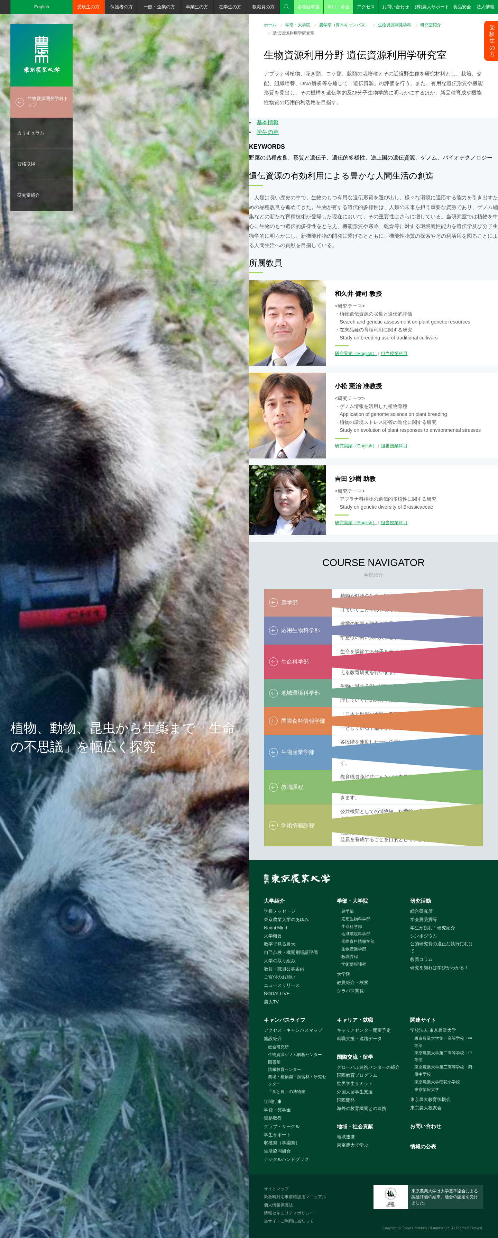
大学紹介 (274, 901)
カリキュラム (30, 132)
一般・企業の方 (159, 6)
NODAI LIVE (276, 993)
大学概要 (273, 935)
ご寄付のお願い (279, 977)
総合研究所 (421, 911)
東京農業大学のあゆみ (286, 919)
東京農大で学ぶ (352, 1145)
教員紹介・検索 (352, 982)
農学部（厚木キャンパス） (344, 24)
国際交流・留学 (355, 1057)
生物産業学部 (353, 949)
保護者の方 (121, 6)
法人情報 (486, 6)
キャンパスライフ (284, 1020)
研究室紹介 (28, 195)
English (41, 6)
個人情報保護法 (278, 1205)
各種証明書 (308, 6)
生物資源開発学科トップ (48, 102)
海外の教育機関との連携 (361, 1108)
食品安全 (462, 6)
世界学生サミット (355, 1083)
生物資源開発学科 (394, 24)
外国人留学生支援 (355, 1091)
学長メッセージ (279, 911)
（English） (365, 353)
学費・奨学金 (277, 1109)
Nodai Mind (275, 927)
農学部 (347, 911)
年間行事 (273, 1101)
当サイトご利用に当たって (289, 1221)
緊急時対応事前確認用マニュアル (295, 1196)
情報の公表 (423, 1146)
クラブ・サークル (282, 1126)
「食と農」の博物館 (286, 1091)
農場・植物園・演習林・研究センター (297, 1080)
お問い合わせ (395, 6)
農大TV (271, 1001)
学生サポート (277, 1134)
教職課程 (349, 956)
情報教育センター (284, 1069)
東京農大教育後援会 (430, 1099)
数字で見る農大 (279, 944)
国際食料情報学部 (358, 941)
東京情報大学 (426, 1089)
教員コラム (421, 959)
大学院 (343, 974)
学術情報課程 (353, 964)
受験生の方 (88, 6)
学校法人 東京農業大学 (433, 1030)
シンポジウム (423, 935)
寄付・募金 (338, 6)
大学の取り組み (279, 960)
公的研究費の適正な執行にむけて (441, 947)
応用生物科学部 (355, 919)
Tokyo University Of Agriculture (426, 1228)
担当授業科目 (394, 353)
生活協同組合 (277, 1151)
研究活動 (420, 901)
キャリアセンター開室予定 (364, 1030)
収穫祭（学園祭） (282, 1142)
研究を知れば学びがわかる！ (439, 967)
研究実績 (344, 353)
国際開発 (346, 1100)
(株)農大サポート (432, 6)
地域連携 (346, 1136)
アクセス (366, 6)
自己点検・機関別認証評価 (291, 952)
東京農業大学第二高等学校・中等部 (443, 1056)
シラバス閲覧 (350, 990)
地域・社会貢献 (355, 1126)
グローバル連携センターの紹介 (368, 1067)
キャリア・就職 (355, 1020)
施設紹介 (273, 1038)
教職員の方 (263, 6)
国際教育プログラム (357, 1075)
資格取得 (26, 163)
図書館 (274, 1061)
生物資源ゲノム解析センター (295, 1054)
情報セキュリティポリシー (289, 1213)
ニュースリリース (282, 985)
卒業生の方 (197, 6)
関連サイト (423, 1020)
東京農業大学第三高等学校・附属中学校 (443, 1071)
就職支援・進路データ (359, 1038)
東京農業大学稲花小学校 (437, 1082)
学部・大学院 (297, 24)
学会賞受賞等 (423, 919)
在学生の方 (230, 6)
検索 (287, 7)
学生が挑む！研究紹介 (432, 927)
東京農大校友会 (426, 1107)
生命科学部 (351, 926)
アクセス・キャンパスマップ (293, 1030)
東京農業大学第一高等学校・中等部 (443, 1042)
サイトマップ (276, 1188)
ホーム (270, 24)
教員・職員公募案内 (284, 969)
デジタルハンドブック (286, 1159)
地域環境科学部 (355, 933)
